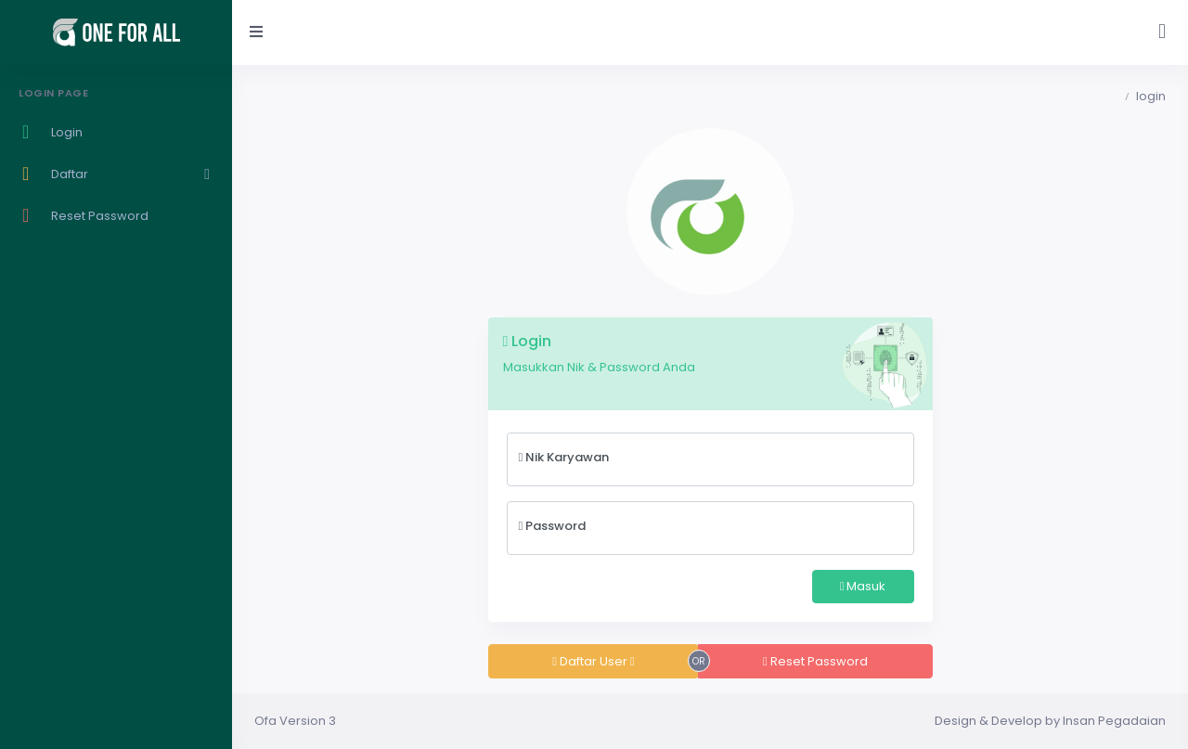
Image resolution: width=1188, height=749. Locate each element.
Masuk (863, 586)
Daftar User (593, 661)
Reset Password (815, 661)
